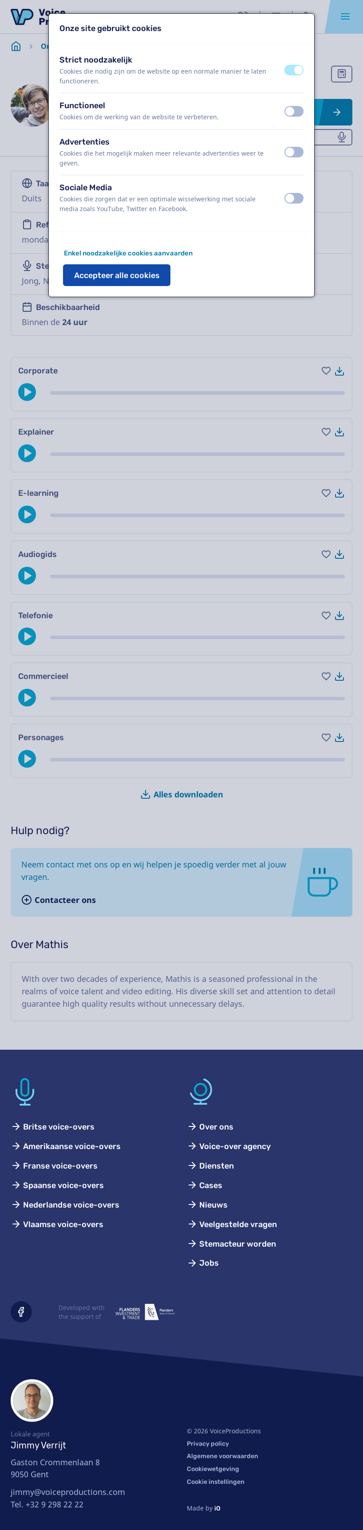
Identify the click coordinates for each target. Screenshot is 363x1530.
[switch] (294, 70)
